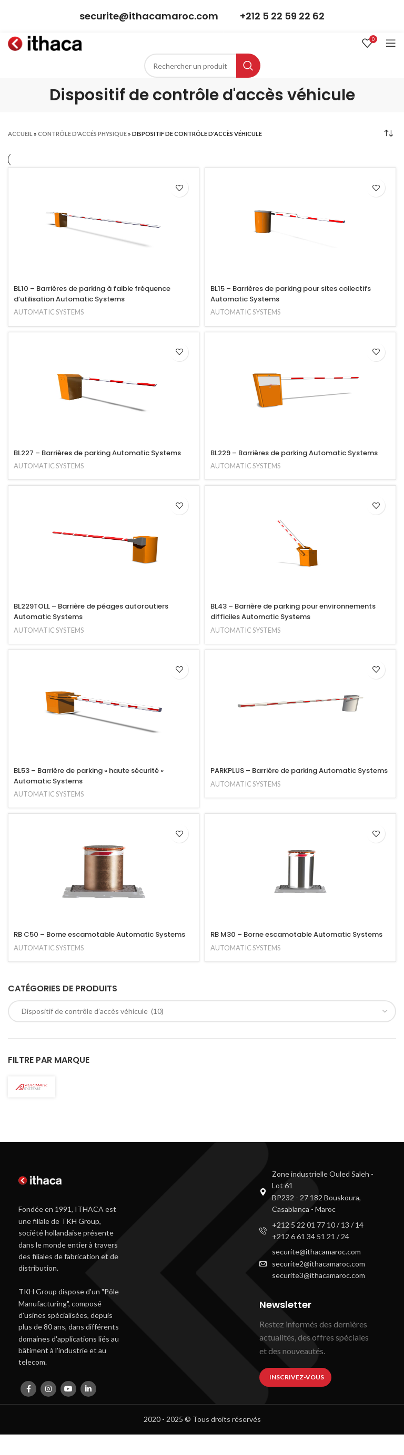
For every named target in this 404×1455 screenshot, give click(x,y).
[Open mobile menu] (390, 43)
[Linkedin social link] (88, 1409)
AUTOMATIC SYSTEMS (51, 312)
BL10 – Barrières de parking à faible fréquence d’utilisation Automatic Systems (102, 293)
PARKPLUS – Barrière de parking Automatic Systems (291, 786)
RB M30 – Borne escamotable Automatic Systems (288, 949)
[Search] (202, 66)
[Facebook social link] (28, 1409)
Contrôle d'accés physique (82, 133)
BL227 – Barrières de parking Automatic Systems (90, 457)
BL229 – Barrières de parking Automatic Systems (286, 457)
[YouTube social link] (68, 1409)
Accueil (20, 133)
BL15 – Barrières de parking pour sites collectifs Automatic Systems (282, 293)
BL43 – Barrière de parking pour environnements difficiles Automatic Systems (296, 621)
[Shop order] (388, 133)
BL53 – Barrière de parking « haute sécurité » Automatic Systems (99, 786)
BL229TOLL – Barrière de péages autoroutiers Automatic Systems (100, 621)
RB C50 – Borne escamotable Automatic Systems (91, 949)
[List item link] (317, 1212)
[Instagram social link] (48, 1409)
